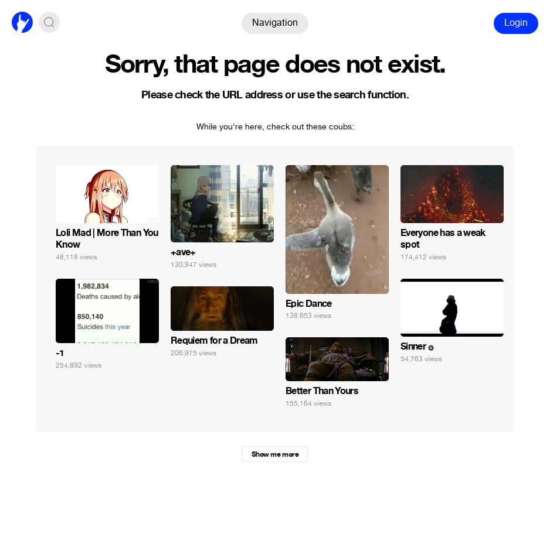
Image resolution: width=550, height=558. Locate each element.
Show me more (275, 454)
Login (516, 22)
